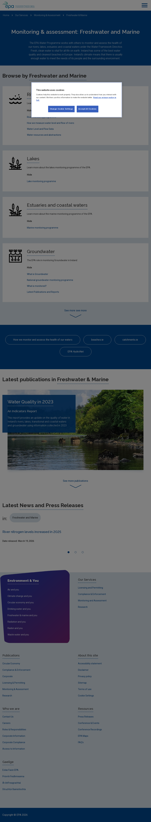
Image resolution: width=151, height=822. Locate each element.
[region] (76, 99)
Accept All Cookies (87, 109)
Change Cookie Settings (61, 109)
